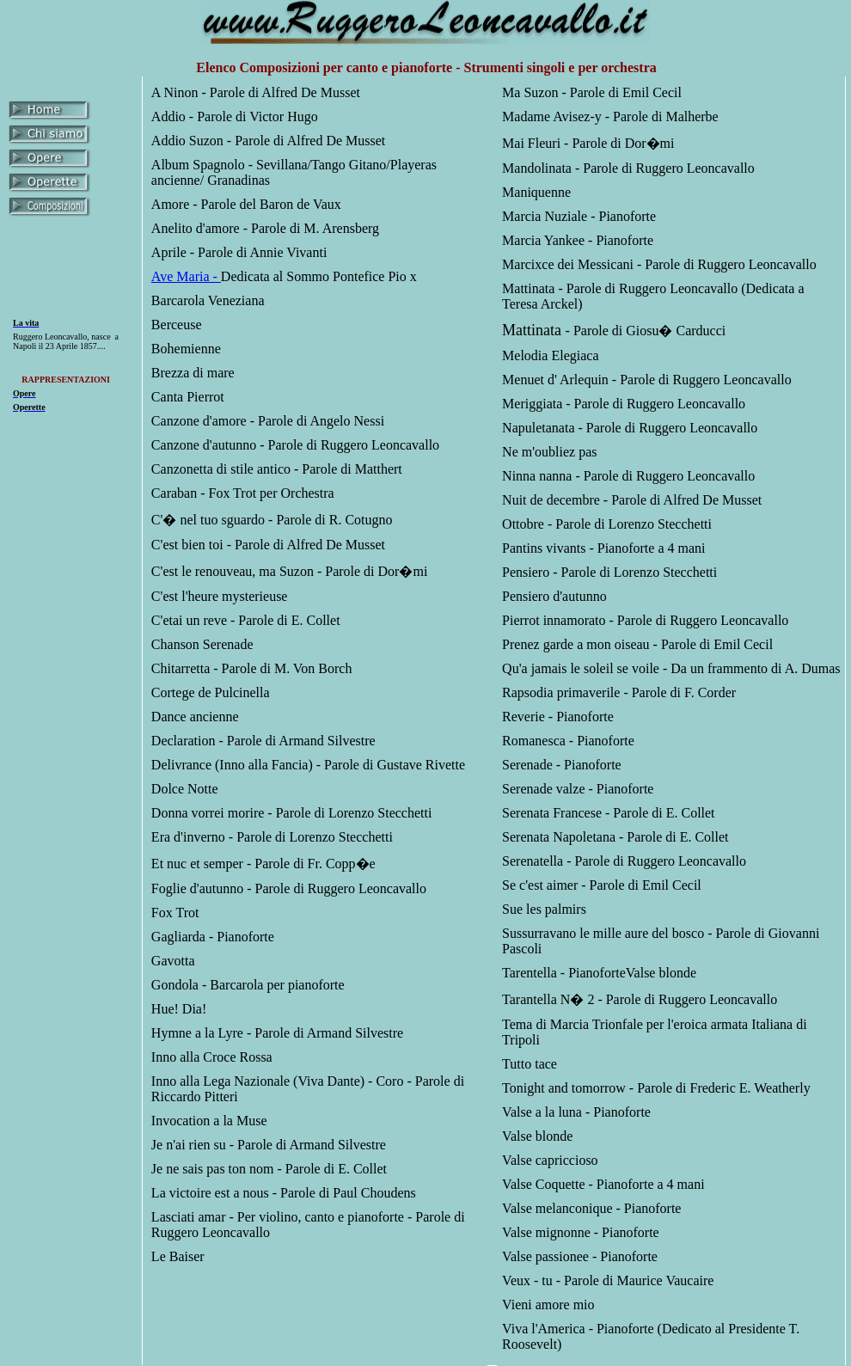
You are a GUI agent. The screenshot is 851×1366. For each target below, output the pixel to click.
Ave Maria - (186, 276)
